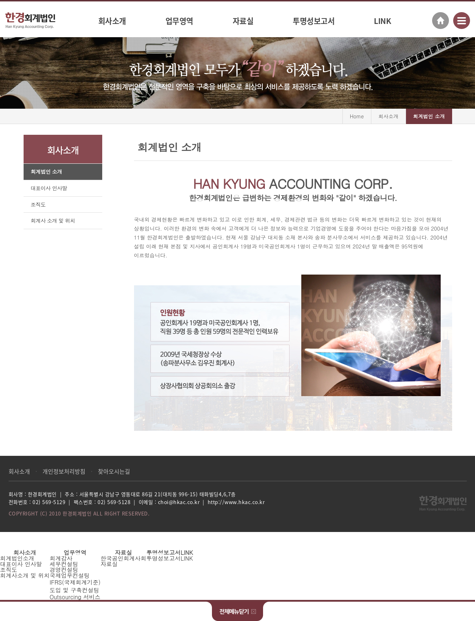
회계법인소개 (17, 558)
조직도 (38, 204)
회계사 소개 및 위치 (53, 220)
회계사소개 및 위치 (25, 575)
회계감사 (61, 558)
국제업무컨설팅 (70, 575)
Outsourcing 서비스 (75, 597)
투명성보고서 (314, 20)
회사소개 (112, 20)
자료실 (243, 20)
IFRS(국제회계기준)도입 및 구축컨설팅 (75, 586)
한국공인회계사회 (123, 558)
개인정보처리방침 (64, 471)
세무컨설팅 (64, 564)
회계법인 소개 (46, 171)
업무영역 (179, 20)
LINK (382, 20)
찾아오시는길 (114, 471)
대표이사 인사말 (49, 188)
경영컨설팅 (64, 570)
